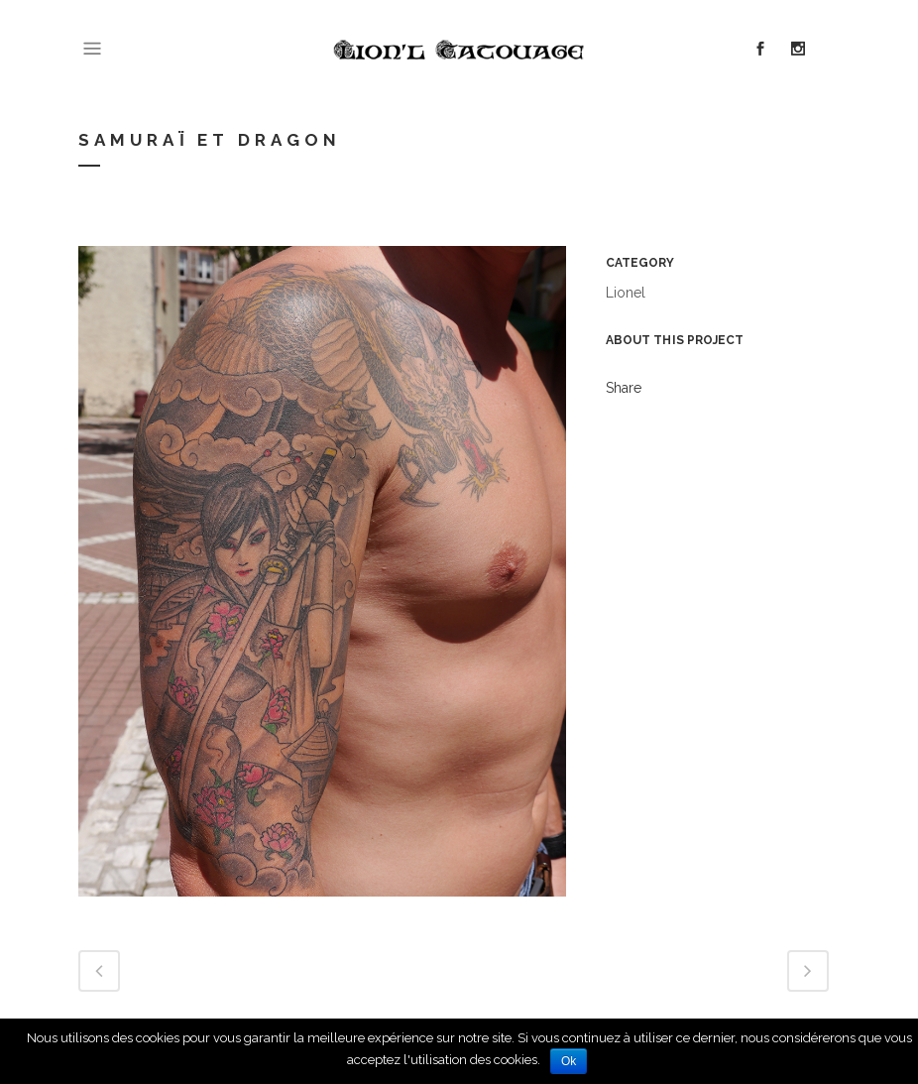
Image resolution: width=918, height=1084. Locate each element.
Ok (568, 1061)
